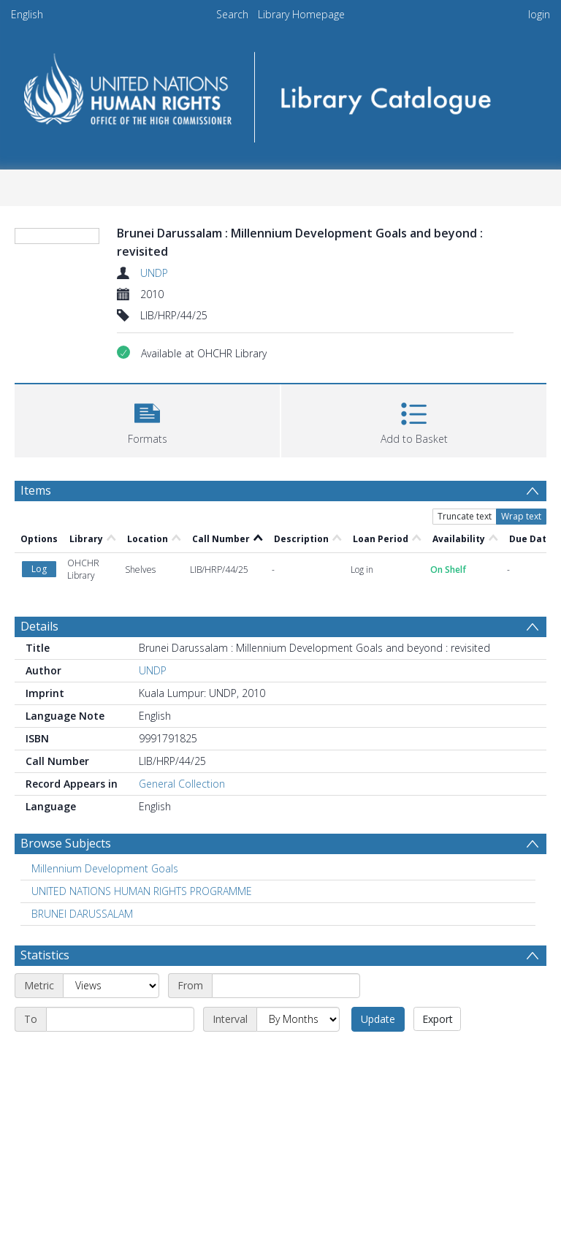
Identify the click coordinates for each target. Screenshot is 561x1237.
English (27, 14)
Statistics (44, 955)
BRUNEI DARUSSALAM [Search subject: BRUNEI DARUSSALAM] (82, 914)
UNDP (154, 273)
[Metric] (111, 985)
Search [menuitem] (232, 14)
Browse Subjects (65, 843)
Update (378, 1019)
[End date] (120, 1019)
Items (35, 490)
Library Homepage (301, 14)
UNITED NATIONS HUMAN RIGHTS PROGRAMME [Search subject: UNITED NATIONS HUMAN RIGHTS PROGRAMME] (141, 891)
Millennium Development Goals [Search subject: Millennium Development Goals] (104, 868)
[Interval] (298, 1019)
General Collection (182, 784)
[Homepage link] (280, 92)
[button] (147, 419)
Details (39, 626)
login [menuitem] (539, 14)
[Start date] (286, 985)
